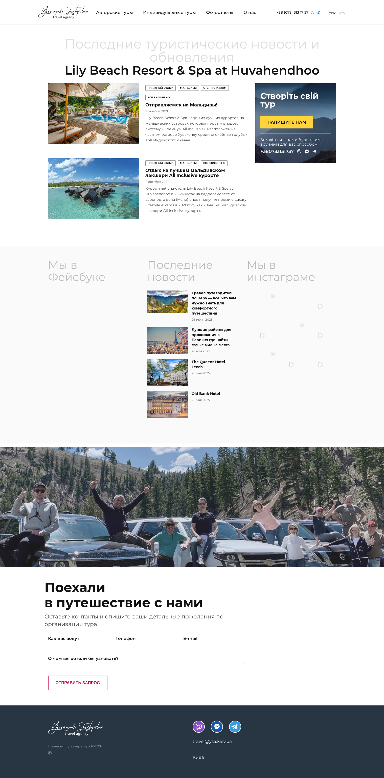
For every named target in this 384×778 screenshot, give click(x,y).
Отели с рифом (215, 88)
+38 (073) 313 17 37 (298, 12)
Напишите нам (286, 122)
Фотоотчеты (219, 12)
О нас (249, 12)
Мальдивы (188, 88)
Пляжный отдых (160, 88)
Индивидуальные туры (169, 12)
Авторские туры (114, 12)
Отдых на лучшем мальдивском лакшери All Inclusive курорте (185, 173)
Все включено (159, 97)
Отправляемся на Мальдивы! (181, 105)
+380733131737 (277, 151)
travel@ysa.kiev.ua (212, 741)
